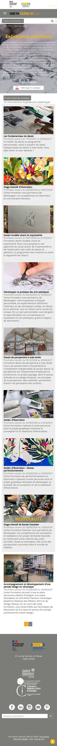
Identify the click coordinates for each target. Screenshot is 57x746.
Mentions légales (20, 739)
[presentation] (20, 726)
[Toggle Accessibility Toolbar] (52, 741)
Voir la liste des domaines (18, 98)
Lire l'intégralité (29, 82)
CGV (31, 739)
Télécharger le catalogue (30, 88)
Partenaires (44, 736)
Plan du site (39, 739)
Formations (8, 26)
